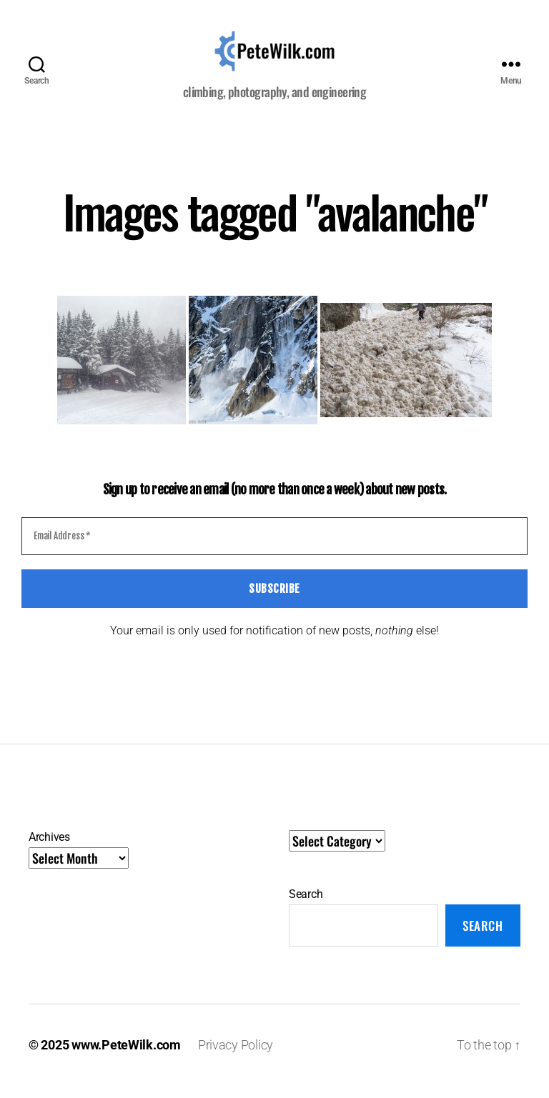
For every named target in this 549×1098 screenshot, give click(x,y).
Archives (49, 850)
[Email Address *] (274, 549)
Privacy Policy (235, 1057)
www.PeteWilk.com (126, 1057)
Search (305, 907)
